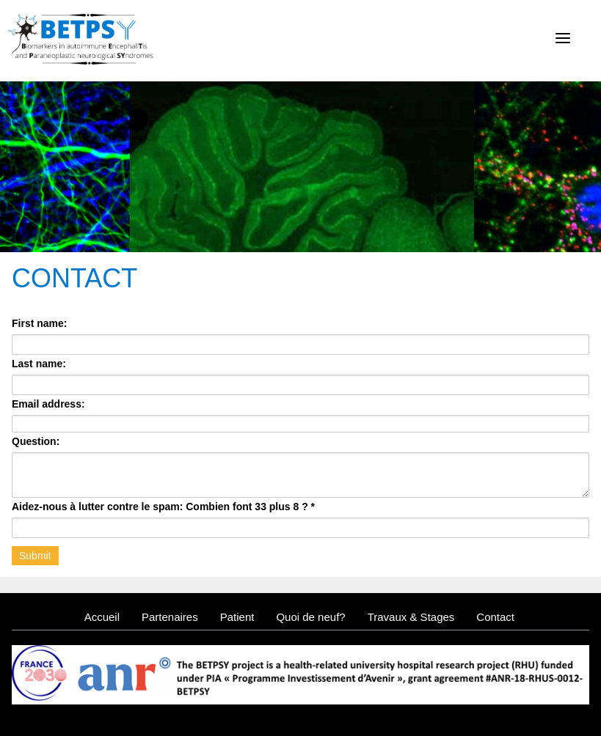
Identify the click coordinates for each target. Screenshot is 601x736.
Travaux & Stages (411, 617)
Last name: (39, 363)
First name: (39, 323)
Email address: (48, 404)
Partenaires (170, 617)
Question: (35, 441)
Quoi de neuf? (310, 617)
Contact (495, 617)
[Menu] (563, 38)
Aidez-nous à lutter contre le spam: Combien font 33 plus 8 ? (163, 506)
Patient (237, 617)
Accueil (102, 617)
